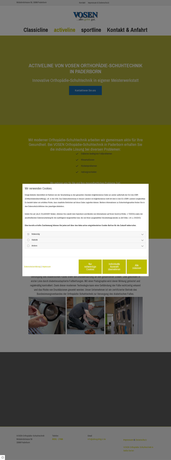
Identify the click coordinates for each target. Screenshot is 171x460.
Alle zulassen (133, 266)
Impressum (46, 266)
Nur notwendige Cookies (77, 266)
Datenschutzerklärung (32, 266)
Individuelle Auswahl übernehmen (105, 266)
